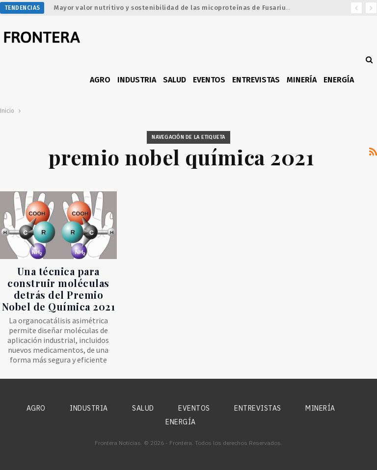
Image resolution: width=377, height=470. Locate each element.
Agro (100, 79)
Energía (338, 79)
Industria (136, 79)
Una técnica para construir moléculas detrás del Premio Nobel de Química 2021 (58, 288)
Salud (174, 79)
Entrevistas (256, 79)
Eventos (209, 79)
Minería (302, 79)
